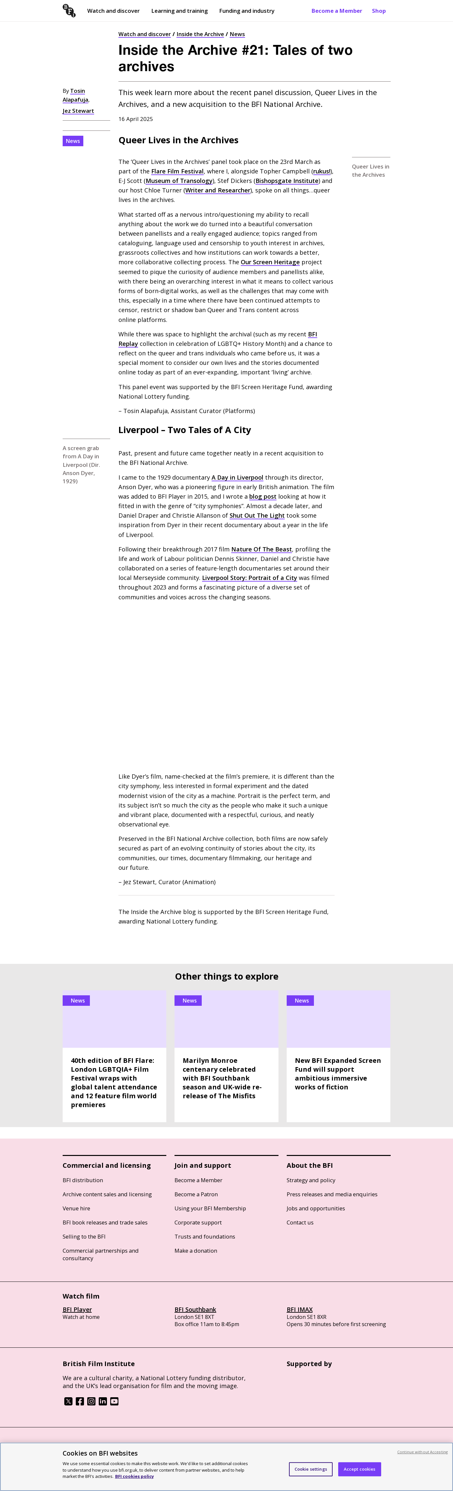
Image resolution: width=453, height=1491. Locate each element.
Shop (379, 10)
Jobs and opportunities (316, 1208)
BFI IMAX (300, 1309)
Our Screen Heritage (270, 262)
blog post (263, 496)
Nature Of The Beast (261, 549)
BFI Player (77, 1309)
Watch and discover (113, 10)
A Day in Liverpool (237, 477)
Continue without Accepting (422, 1451)
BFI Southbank (195, 1309)
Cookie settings (311, 1469)
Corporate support (198, 1222)
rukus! (321, 171)
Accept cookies (360, 1469)
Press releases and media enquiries (332, 1194)
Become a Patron (196, 1194)
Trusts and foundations (205, 1236)
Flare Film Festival (177, 171)
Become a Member (337, 10)
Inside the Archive (200, 34)
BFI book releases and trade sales (105, 1222)
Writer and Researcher (217, 190)
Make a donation (196, 1250)
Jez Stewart (78, 110)
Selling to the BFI (84, 1236)
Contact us (300, 1222)
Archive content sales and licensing (107, 1194)
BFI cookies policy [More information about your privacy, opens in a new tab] (134, 1476)
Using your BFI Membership (210, 1208)
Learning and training (179, 10)
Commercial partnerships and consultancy (101, 1254)
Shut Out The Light (257, 515)
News (237, 34)
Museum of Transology (179, 181)
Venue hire (76, 1208)
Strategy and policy (311, 1180)
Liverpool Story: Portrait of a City (249, 578)
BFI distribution (83, 1180)
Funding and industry (247, 10)
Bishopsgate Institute (287, 181)
